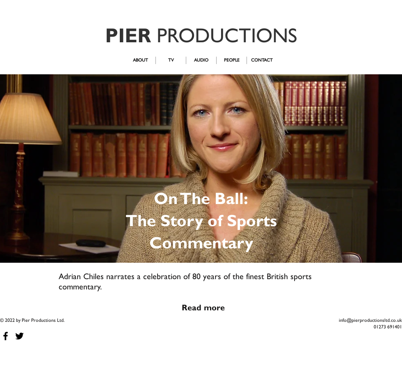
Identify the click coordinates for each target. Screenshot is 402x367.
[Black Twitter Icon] (19, 336)
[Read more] (203, 307)
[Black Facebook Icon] (5, 336)
